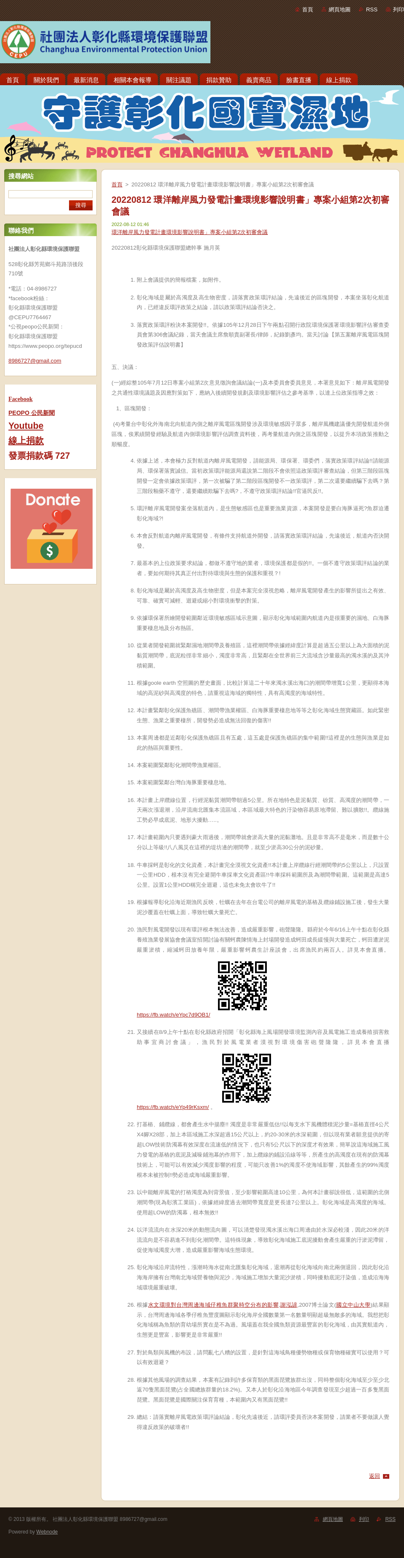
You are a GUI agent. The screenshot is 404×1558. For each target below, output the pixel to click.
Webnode (47, 1532)
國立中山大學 (353, 1305)
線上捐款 (26, 441)
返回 (374, 1476)
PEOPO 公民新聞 (31, 412)
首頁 (307, 9)
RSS (371, 9)
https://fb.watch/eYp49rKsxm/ (173, 1107)
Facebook (20, 399)
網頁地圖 (340, 9)
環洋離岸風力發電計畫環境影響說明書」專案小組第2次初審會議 (190, 232)
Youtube (25, 426)
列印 (398, 9)
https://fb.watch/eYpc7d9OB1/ (173, 1015)
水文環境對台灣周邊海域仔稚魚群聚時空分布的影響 (213, 1305)
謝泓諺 (289, 1305)
